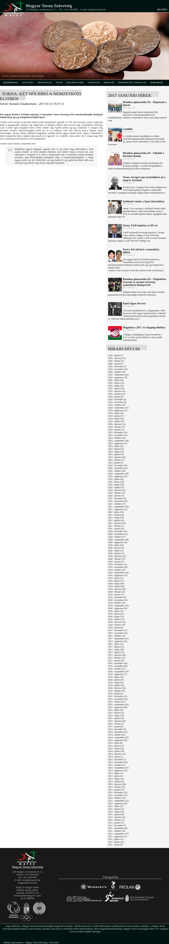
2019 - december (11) (117, 564)
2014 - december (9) (117, 729)
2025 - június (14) (116, 383)
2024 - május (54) (116, 418)
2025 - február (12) (116, 394)
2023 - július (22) (116, 446)
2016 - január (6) (115, 693)
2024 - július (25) (116, 413)
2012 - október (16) (116, 798)
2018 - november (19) (117, 600)
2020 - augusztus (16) (117, 542)
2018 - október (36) (116, 603)
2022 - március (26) (117, 490)
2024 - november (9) (117, 402)
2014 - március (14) (117, 754)
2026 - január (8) (115, 363)
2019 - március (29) (117, 589)
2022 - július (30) (116, 479)
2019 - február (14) (116, 592)
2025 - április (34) (116, 388)
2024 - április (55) (116, 421)
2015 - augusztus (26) (117, 707)
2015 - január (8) (115, 726)
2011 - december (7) (117, 825)
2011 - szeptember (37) (118, 833)
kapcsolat (156, 82)
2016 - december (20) (117, 663)
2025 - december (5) (117, 366)
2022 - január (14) (116, 495)
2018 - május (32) (116, 616)
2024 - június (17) (116, 416)
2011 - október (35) (116, 831)
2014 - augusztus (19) (117, 740)
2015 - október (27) (116, 701)
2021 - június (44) (116, 515)
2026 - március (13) (117, 358)
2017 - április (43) (116, 652)
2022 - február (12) (116, 493)
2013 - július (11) (115, 773)
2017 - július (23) (116, 644)
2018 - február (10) (116, 625)
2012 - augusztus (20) (117, 803)
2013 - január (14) (116, 789)
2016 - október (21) (116, 669)
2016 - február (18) (116, 690)
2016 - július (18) (116, 677)
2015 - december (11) (117, 696)
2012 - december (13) (117, 792)
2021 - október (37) (116, 504)
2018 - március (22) (117, 622)
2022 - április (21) (116, 487)
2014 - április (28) (116, 751)
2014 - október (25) (116, 734)
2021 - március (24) (117, 523)
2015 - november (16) (117, 699)
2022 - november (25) (117, 468)
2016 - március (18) (117, 688)
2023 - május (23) (116, 451)
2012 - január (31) (116, 822)
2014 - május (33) (116, 748)
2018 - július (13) (116, 611)
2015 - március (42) (117, 721)
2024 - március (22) (117, 424)
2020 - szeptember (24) (118, 539)
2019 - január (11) (116, 594)
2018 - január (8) (115, 627)
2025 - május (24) (116, 385)
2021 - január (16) (116, 528)
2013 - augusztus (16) (117, 770)
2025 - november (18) (117, 369)
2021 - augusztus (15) (117, 509)
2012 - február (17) (116, 820)
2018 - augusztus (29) (117, 608)
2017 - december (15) (117, 630)
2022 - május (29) (116, 484)
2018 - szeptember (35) (118, 605)
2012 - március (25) (117, 817)
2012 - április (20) (116, 814)
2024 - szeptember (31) (118, 407)
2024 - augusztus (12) (117, 410)
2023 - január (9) (115, 462)
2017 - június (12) (116, 647)
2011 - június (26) (116, 842)
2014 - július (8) (115, 743)
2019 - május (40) (116, 583)
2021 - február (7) (116, 526)
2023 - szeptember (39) (118, 440)
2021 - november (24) (117, 501)
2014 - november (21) (117, 732)
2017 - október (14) (116, 636)
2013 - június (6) (115, 776)
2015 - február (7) (116, 723)
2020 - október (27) (116, 537)
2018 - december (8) (117, 597)
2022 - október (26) (116, 471)
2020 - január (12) (116, 561)
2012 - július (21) (116, 806)
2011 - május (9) (115, 844)
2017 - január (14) (116, 660)
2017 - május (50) (116, 649)
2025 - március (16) (117, 391)
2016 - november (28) (117, 666)
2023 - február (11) (116, 460)
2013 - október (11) (116, 765)
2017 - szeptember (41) (118, 638)
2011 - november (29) (117, 828)
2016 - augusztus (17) (117, 674)
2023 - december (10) (117, 432)
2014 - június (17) (116, 745)
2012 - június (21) (116, 809)
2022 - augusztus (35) (117, 476)
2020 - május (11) (116, 550)
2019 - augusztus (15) (117, 575)
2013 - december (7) (117, 759)
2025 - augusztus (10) (117, 377)
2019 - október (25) (116, 570)
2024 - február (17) (116, 427)
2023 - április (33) (116, 454)
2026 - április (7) (115, 355)
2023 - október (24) (116, 438)
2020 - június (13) (116, 548)
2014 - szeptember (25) (118, 737)
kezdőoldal (10, 82)
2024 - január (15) (116, 429)
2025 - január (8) (115, 396)
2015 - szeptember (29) (118, 704)
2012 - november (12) (117, 795)
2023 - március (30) (117, 457)
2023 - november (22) (117, 435)
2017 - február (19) (116, 658)
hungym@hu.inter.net (27, 883)
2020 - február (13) (116, 559)
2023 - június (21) (116, 449)
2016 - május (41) (116, 682)
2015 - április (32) (116, 718)
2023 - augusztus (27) (117, 443)
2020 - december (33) (117, 531)
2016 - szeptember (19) (118, 671)
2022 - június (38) (116, 482)
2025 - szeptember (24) (118, 374)
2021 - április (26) (116, 520)
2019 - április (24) (116, 586)
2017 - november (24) (117, 633)
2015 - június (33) (116, 712)
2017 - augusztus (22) (117, 641)
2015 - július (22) (116, 710)
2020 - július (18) (116, 545)
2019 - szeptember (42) (118, 572)
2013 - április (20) (116, 781)
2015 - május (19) (116, 715)
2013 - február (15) (116, 787)
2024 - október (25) (116, 405)
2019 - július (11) (115, 578)
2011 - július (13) (115, 839)
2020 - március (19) (117, 556)
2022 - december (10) (117, 465)
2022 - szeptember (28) (118, 473)
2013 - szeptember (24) (118, 767)
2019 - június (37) (116, 581)
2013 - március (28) (117, 784)
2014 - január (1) (115, 756)
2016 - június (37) (116, 679)
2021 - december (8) (117, 498)
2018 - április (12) (116, 619)
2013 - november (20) (117, 762)
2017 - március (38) (117, 655)
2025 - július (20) (116, 380)
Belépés (162, 9)
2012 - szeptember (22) (118, 800)
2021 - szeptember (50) (118, 506)
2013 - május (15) (116, 778)
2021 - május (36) (116, 517)
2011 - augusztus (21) (117, 836)
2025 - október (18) (116, 372)
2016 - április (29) (116, 685)
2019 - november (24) (117, 567)
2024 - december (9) (117, 399)
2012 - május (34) (116, 811)
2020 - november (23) (117, 534)
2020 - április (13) (116, 553)
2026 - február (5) (116, 361)
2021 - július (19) (116, 512)
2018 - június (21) (116, 614)
